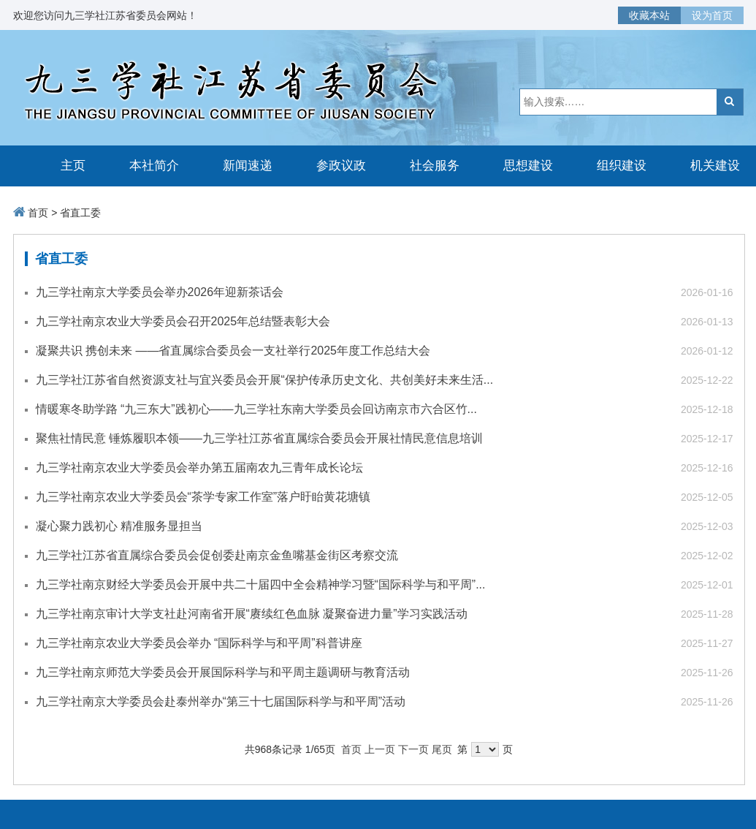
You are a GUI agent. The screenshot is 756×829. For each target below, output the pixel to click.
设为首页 (712, 15)
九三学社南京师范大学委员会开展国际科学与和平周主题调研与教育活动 (223, 672)
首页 (38, 213)
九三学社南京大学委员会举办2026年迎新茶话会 (160, 292)
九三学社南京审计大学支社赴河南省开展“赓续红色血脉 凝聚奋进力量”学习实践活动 (251, 613)
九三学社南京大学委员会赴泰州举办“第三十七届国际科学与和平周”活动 (221, 701)
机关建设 (715, 166)
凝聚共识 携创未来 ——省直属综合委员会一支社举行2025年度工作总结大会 (233, 350)
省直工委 (80, 213)
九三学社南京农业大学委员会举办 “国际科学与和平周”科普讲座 (199, 643)
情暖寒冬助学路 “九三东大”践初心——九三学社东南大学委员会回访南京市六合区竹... (256, 409)
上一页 (379, 749)
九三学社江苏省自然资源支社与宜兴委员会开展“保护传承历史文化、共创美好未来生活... (265, 380)
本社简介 (154, 166)
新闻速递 (247, 166)
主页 (73, 166)
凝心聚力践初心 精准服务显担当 (119, 526)
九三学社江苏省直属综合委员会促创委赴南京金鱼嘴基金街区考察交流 (217, 555)
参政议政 (341, 166)
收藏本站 (649, 15)
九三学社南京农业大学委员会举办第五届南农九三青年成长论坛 (199, 467)
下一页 (413, 749)
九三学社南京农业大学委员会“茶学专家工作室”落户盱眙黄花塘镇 (203, 497)
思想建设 (528, 166)
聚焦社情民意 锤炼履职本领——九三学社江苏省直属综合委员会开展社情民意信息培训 (259, 438)
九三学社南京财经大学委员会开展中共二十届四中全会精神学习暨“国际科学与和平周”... (261, 584)
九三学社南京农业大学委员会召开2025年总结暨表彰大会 (183, 321)
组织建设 (621, 166)
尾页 (442, 749)
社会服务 (434, 166)
